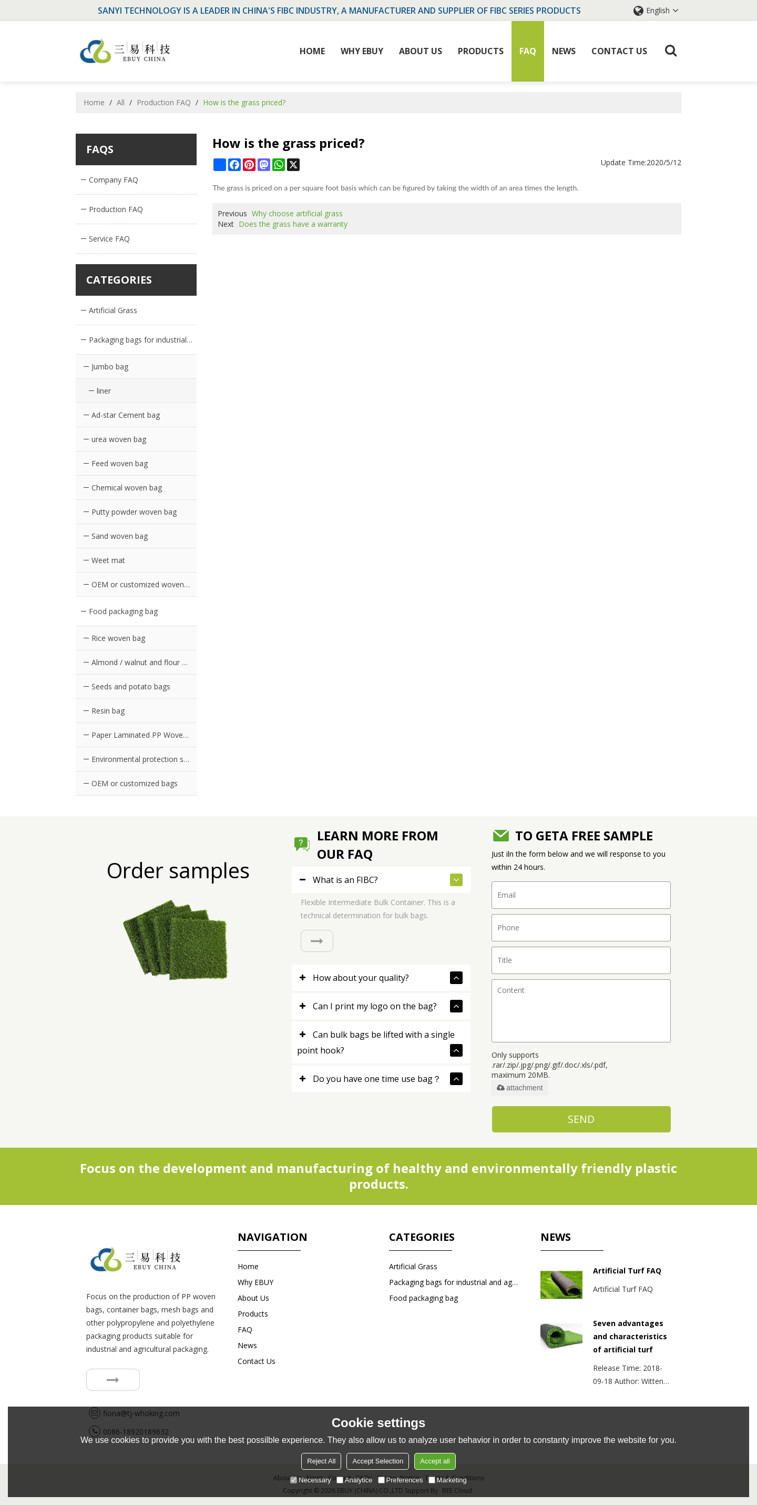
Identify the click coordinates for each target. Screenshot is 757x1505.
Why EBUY (362, 51)
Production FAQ (164, 102)
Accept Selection (377, 1461)
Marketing (447, 1480)
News (564, 51)
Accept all (434, 1461)
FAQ (527, 51)
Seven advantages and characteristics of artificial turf (630, 1336)
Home (312, 51)
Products (481, 51)
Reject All (321, 1461)
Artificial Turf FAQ (627, 1271)
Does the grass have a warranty (293, 224)
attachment (520, 1087)
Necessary (310, 1480)
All (121, 102)
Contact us (619, 51)
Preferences (400, 1480)
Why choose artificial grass (297, 213)
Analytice (354, 1480)
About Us (420, 51)
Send (581, 1119)
